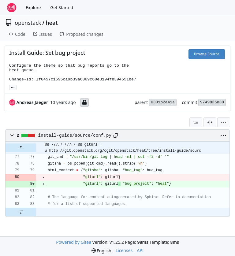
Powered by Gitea (73, 242)
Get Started (61, 7)
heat (52, 23)
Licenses (124, 250)
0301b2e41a (163, 102)
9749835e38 (212, 102)
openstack (28, 23)
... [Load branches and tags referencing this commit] (13, 87)
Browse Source (206, 54)
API (140, 250)
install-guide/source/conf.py (74, 135)
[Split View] (209, 122)
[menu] (223, 122)
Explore (33, 7)
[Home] (11, 7)
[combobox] (195, 122)
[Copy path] (115, 135)
